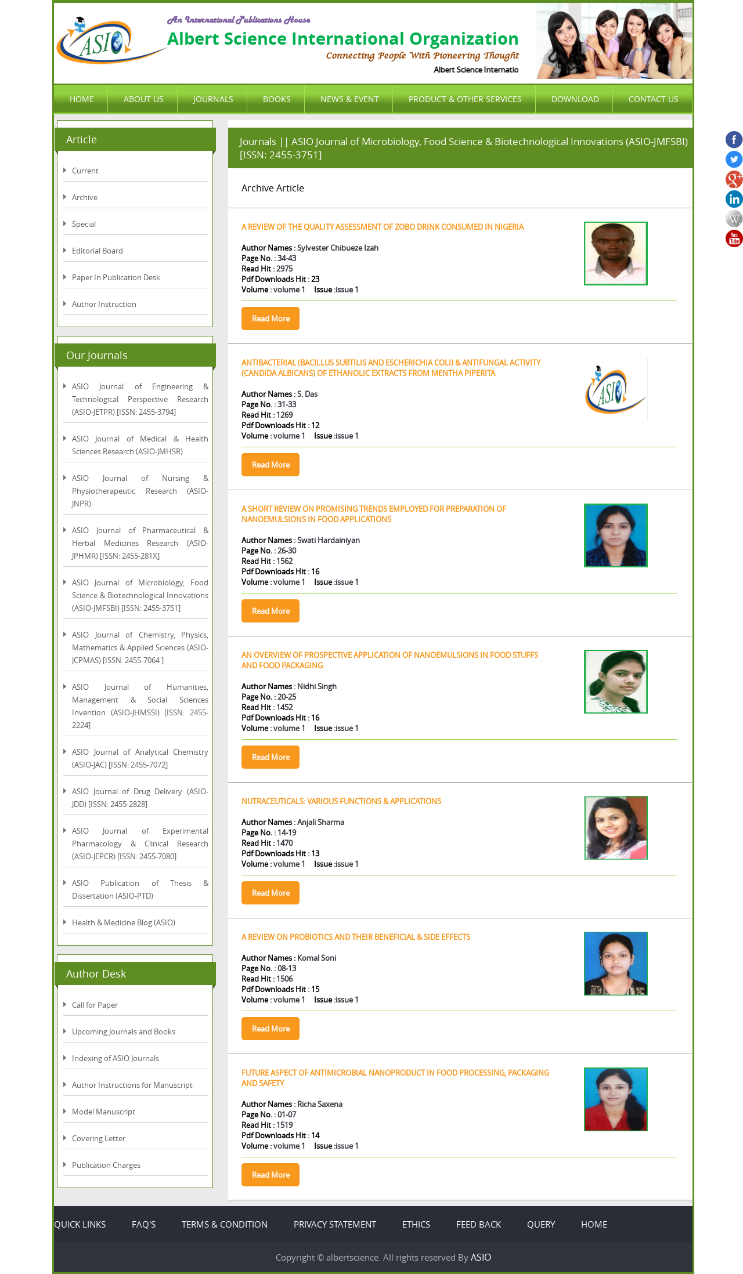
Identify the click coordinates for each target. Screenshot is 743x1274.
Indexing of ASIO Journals (115, 1058)
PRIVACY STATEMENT (335, 1224)
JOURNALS (213, 98)
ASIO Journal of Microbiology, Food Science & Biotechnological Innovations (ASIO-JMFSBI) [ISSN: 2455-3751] (140, 595)
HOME (82, 98)
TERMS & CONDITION (225, 1224)
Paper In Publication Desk (116, 277)
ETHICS (416, 1224)
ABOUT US (144, 98)
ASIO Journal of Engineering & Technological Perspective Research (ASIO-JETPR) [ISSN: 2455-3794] (140, 399)
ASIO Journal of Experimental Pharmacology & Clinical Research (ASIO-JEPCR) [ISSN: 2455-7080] (140, 844)
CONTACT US (654, 98)
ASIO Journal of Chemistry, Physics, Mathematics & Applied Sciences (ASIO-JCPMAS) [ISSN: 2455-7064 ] (140, 647)
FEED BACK (478, 1224)
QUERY (541, 1224)
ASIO (481, 1257)
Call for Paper (95, 1005)
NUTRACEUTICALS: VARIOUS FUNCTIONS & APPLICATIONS (341, 801)
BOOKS (277, 98)
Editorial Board (97, 250)
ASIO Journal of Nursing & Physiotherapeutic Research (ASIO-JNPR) (140, 491)
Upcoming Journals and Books (123, 1031)
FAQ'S (144, 1224)
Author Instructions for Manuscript (132, 1085)
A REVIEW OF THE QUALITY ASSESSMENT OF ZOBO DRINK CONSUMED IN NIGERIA (382, 227)
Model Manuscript (103, 1111)
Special (84, 224)
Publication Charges (106, 1165)
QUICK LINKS (80, 1224)
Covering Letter (98, 1138)
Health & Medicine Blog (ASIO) (123, 922)
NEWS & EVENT (349, 98)
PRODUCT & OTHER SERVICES (465, 98)
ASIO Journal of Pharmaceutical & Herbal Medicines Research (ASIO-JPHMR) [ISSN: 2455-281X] (140, 543)
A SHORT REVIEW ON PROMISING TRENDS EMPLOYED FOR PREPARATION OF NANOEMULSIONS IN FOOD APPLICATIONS (373, 514)
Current (85, 170)
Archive (85, 197)
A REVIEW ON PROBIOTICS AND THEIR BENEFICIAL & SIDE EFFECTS (355, 937)
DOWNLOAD (575, 98)
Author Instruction (104, 304)
